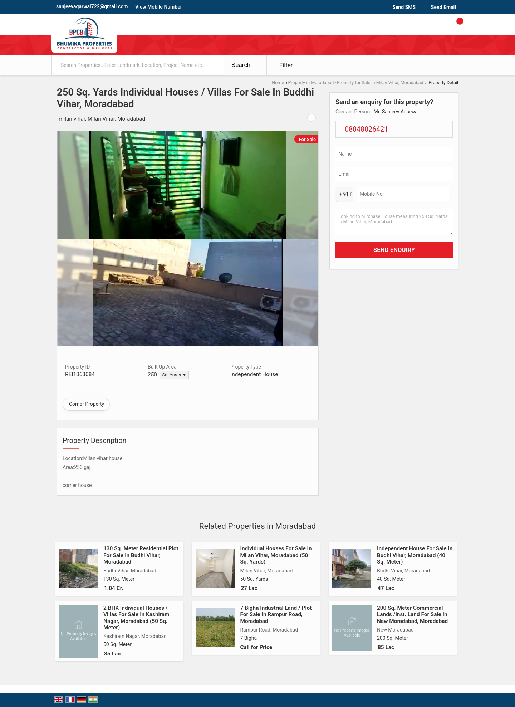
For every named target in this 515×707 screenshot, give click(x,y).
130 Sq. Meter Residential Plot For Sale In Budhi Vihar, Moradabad (140, 555)
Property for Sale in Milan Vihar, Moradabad (380, 82)
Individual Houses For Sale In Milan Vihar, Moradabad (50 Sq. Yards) (276, 555)
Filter (286, 65)
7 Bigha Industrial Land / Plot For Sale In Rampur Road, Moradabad (276, 614)
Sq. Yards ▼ (174, 374)
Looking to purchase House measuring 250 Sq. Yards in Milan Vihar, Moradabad (394, 221)
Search (240, 65)
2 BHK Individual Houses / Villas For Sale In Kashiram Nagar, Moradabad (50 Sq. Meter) (136, 618)
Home (278, 82)
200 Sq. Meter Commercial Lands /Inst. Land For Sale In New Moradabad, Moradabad (412, 614)
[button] (158, 7)
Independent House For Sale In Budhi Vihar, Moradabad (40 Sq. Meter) (414, 555)
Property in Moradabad (311, 82)
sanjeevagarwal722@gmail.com (92, 6)
